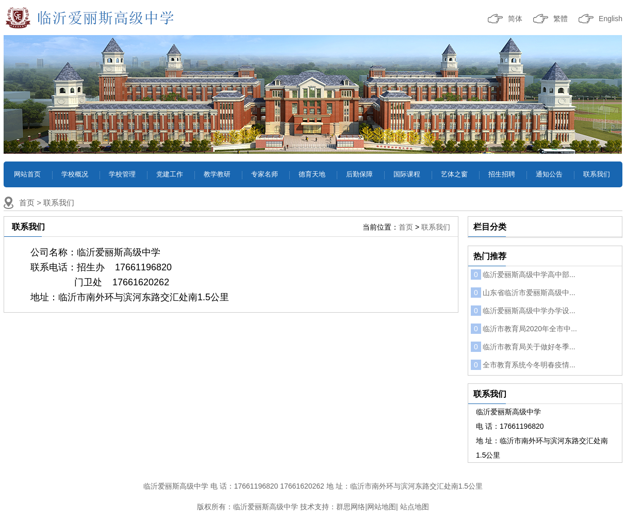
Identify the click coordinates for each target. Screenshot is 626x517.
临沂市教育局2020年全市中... (524, 329)
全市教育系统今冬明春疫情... (523, 365)
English (610, 18)
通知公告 (549, 174)
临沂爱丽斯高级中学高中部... (523, 274)
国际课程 (406, 174)
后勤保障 (359, 174)
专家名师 (264, 174)
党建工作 (169, 174)
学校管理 (122, 174)
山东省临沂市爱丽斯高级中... (523, 292)
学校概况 (74, 174)
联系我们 (596, 174)
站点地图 (414, 507)
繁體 (560, 18)
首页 (27, 202)
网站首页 (27, 174)
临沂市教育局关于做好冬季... (523, 347)
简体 (515, 18)
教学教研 (217, 174)
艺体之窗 (454, 174)
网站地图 (381, 507)
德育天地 (312, 174)
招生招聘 (501, 174)
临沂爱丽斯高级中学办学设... (523, 310)
